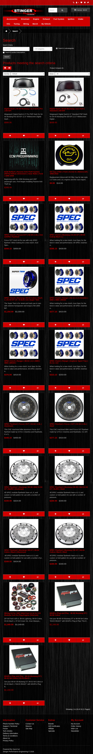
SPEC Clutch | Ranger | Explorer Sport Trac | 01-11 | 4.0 (69, 362)
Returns (29, 726)
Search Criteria (8, 45)
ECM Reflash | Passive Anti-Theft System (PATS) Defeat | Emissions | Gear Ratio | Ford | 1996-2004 (23, 174)
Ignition (71, 19)
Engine (36, 19)
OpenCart (16, 749)
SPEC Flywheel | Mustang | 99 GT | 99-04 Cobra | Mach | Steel (67, 551)
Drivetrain (25, 19)
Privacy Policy (8, 741)
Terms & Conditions (10, 736)
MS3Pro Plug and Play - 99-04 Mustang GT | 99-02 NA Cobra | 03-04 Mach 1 (23, 677)
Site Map (29, 729)
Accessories (12, 19)
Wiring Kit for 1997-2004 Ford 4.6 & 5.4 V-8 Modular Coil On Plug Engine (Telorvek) (22, 614)
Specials (51, 731)
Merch (35, 24)
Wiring (26, 24)
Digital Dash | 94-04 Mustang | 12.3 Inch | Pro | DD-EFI (23, 110)
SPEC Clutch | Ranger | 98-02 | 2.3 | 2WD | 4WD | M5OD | (22, 362)
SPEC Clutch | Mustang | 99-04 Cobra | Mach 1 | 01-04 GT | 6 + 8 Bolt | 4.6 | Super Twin (23, 299)
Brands (51, 724)
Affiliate (51, 729)
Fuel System (59, 19)
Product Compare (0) (56, 68)
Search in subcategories (65, 48)
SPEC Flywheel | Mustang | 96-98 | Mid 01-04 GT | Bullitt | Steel (69, 488)
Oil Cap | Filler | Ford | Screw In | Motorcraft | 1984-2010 (69, 173)
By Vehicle (46, 24)
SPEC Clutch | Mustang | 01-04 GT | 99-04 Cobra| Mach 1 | (67, 236)
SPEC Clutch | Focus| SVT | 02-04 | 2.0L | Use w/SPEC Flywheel (23, 236)
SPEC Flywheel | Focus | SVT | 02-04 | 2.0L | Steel (68, 425)
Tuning (17, 24)
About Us (6, 738)
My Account (75, 724)
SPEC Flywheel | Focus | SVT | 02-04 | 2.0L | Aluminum (23, 425)
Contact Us (30, 724)
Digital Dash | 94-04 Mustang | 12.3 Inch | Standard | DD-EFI (67, 110)
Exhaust (46, 19)
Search (15, 31)
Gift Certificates (54, 726)
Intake (80, 19)
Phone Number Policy (11, 724)
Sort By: (6, 74)
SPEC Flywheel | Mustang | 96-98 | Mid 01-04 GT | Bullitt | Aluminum (23, 488)
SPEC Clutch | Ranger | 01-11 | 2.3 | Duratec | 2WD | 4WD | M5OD (69, 299)
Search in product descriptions (14, 52)
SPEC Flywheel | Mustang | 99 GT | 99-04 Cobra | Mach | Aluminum (21, 551)
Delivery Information (10, 733)
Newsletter (75, 731)
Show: (52, 74)
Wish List (74, 729)
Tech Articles (7, 731)
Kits (8, 24)
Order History (76, 726)
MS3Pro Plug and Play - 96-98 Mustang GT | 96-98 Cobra (68, 614)
